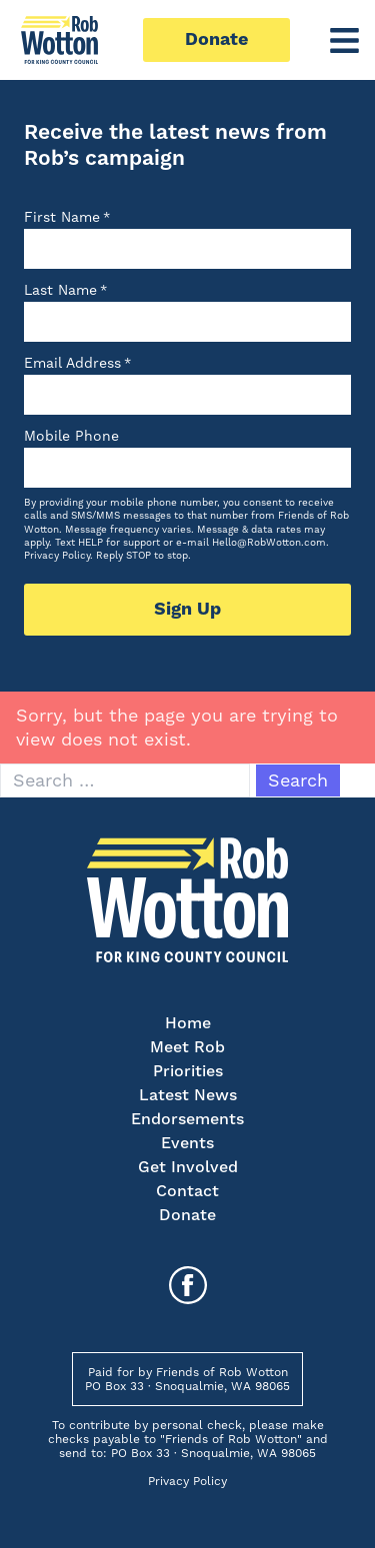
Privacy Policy (57, 555)
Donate (216, 39)
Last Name (65, 290)
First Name (67, 217)
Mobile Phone (71, 436)
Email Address (77, 363)
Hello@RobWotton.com (269, 542)
